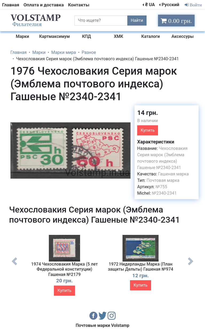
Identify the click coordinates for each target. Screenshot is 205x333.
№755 (161, 186)
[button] (125, 110)
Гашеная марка (173, 173)
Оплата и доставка (43, 4)
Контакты (78, 4)
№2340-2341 (164, 193)
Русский (170, 4)
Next (191, 265)
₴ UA (150, 4)
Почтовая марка (163, 180)
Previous (14, 265)
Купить (148, 130)
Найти (137, 20)
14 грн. (147, 113)
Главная (10, 4)
